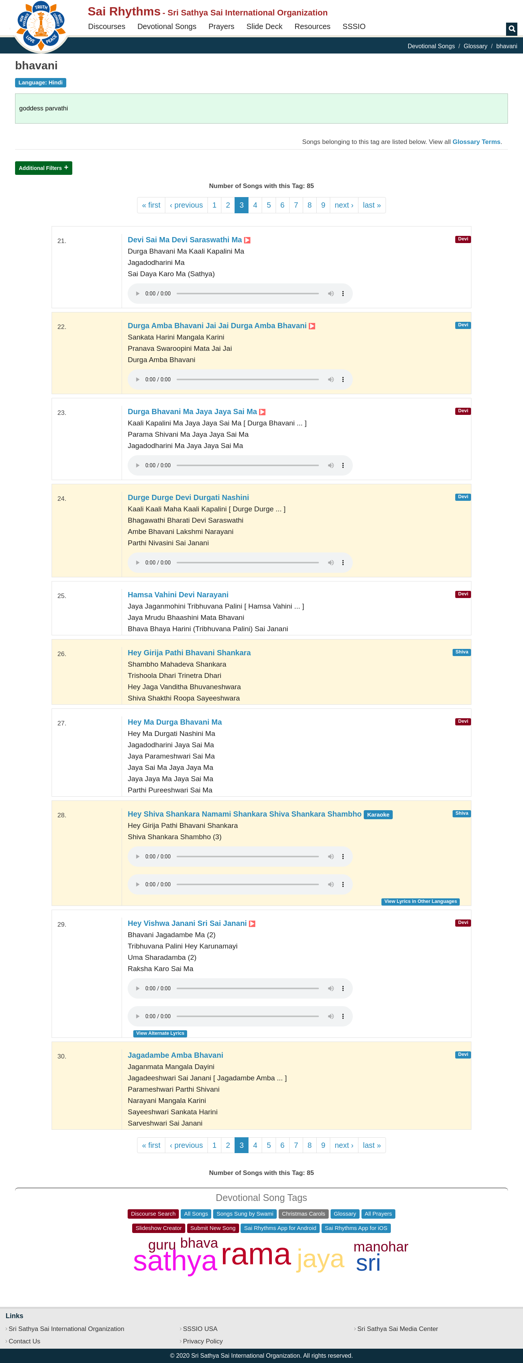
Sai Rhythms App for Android (280, 1228)
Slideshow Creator (159, 1228)
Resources (312, 26)
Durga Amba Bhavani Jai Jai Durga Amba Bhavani (221, 325)
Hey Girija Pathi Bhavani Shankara (189, 653)
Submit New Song (213, 1228)
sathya (175, 1260)
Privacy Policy (203, 1341)
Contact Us (24, 1341)
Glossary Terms (476, 141)
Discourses (106, 26)
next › (344, 205)
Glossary (475, 46)
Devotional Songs (167, 26)
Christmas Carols (303, 1213)
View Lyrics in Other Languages (420, 901)
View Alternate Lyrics (160, 1033)
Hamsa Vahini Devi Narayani (178, 594)
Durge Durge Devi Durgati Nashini (188, 497)
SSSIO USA (200, 1328)
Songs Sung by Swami (245, 1213)
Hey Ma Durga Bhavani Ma (175, 722)
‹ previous (186, 205)
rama (256, 1253)
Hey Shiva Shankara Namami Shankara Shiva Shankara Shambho (260, 814)
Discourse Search (153, 1213)
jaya (321, 1258)
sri (368, 1262)
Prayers (222, 26)
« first (151, 205)
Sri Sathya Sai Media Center (397, 1328)
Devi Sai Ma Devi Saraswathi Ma (189, 240)
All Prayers (378, 1213)
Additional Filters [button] (40, 168)
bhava (199, 1243)
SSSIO (354, 26)
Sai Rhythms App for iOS (356, 1228)
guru (162, 1245)
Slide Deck (265, 26)
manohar (381, 1246)
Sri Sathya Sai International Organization (66, 1328)
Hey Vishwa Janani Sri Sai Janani (191, 923)
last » (372, 205)
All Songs (196, 1213)
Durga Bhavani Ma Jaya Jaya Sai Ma (196, 411)
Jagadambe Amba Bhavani (175, 1055)
